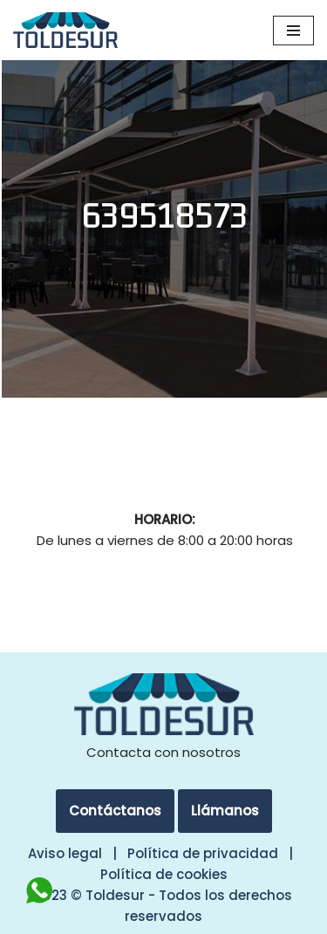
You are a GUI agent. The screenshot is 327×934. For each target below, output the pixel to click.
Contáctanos (115, 810)
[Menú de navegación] (293, 30)
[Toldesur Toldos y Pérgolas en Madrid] (65, 30)
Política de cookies (164, 874)
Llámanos (225, 810)
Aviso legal (65, 853)
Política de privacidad (202, 853)
